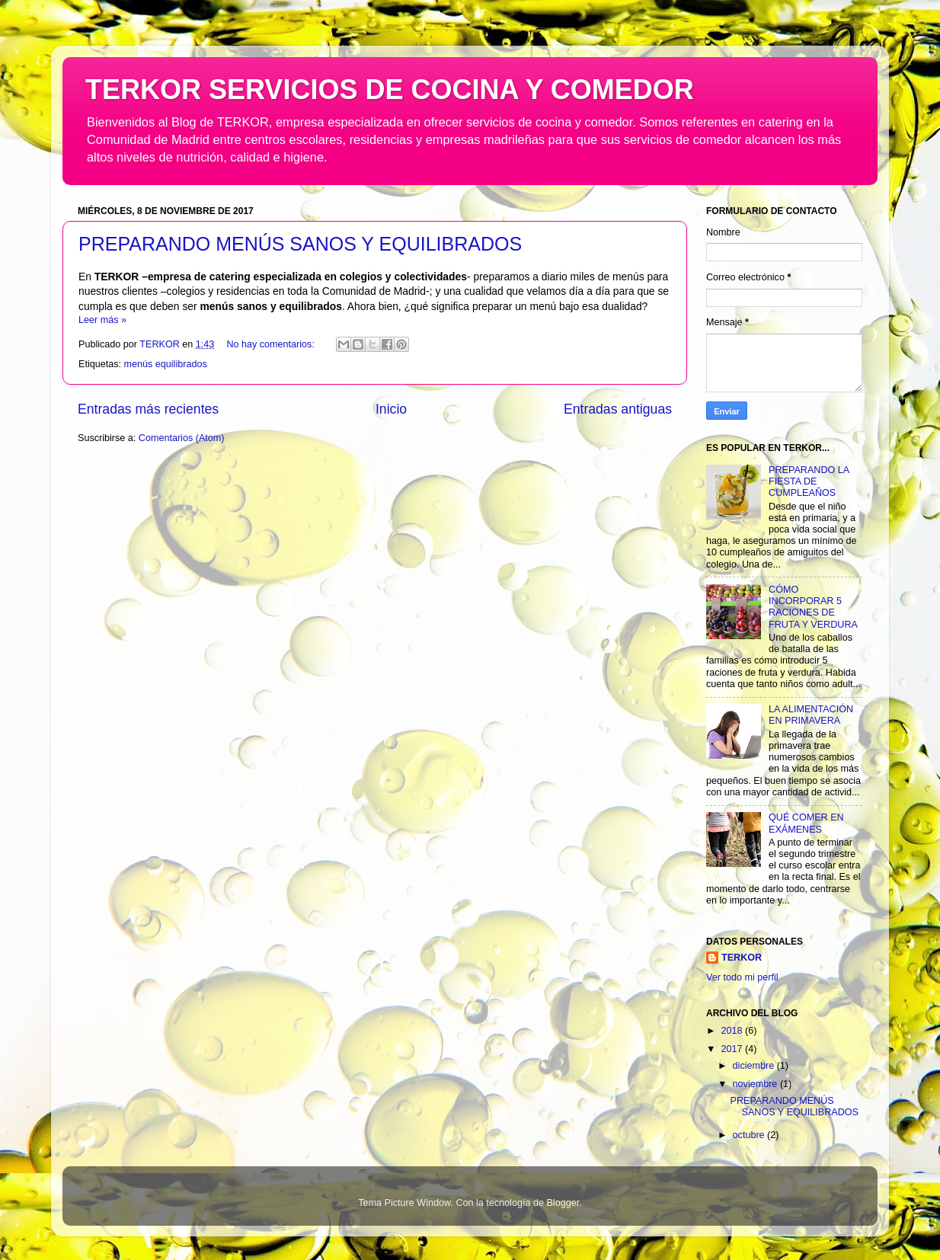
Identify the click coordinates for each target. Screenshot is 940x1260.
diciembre (755, 1065)
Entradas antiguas (618, 409)
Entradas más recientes (148, 409)
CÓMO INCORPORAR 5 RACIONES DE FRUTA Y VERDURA (813, 606)
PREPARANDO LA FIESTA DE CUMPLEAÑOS (809, 481)
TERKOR (741, 957)
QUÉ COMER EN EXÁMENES (806, 823)
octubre (750, 1135)
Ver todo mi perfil (742, 977)
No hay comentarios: (271, 344)
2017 (733, 1049)
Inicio (391, 409)
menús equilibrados (165, 364)
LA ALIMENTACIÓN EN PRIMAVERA (811, 715)
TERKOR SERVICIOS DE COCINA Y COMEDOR (389, 89)
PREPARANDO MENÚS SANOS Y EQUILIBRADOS (300, 243)
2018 (733, 1030)
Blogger (562, 1203)
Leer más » (102, 320)
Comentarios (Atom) (182, 438)
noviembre (756, 1084)
